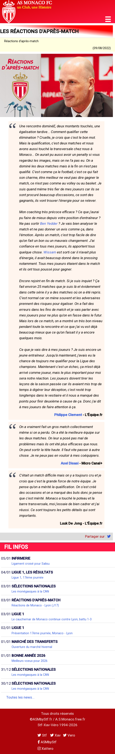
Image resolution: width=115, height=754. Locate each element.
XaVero (45, 748)
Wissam (49, 252)
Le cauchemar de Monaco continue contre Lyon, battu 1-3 (52, 619)
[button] (108, 19)
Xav (55, 735)
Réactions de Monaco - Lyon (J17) (35, 605)
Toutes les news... (20, 697)
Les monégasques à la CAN (30, 591)
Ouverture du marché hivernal (32, 647)
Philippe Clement (68, 415)
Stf (43, 735)
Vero (69, 735)
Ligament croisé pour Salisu (31, 563)
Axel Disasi (69, 463)
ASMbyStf (47, 742)
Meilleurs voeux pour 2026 (29, 660)
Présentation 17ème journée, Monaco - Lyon (42, 633)
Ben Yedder (49, 223)
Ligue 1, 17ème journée (27, 577)
